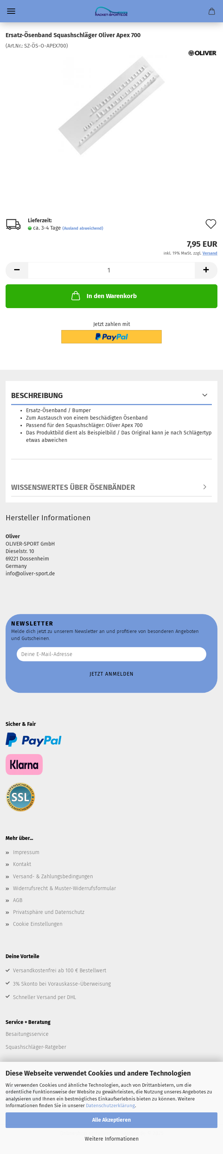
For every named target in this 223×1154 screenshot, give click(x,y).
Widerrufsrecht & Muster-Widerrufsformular (64, 888)
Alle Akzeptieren (111, 1120)
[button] (17, 270)
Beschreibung (37, 395)
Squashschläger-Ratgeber (36, 1047)
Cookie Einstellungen (37, 924)
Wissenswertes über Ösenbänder (73, 487)
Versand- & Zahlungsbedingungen (53, 876)
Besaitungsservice (27, 1034)
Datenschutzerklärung (110, 1105)
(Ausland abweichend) (82, 228)
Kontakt (22, 864)
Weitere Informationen (112, 1139)
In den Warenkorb (103, 295)
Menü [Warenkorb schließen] (11, 11)
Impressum (26, 852)
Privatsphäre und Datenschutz (48, 912)
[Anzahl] (111, 270)
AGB (17, 900)
